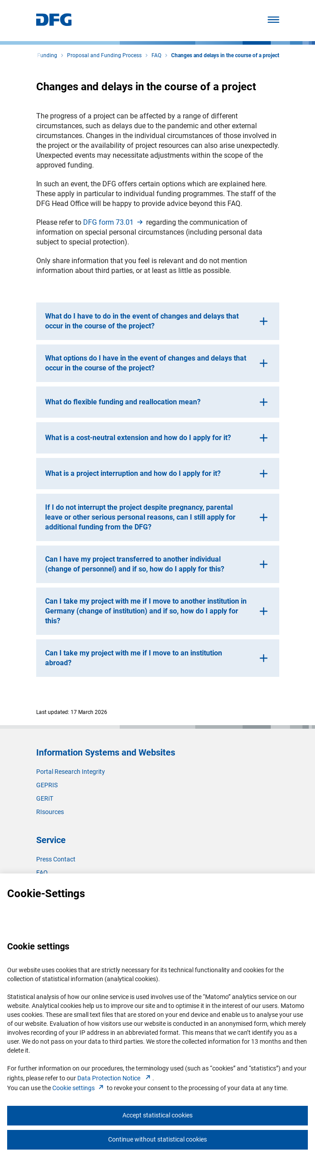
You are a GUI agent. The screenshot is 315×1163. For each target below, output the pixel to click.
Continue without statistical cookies (157, 1139)
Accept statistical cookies (157, 1115)
